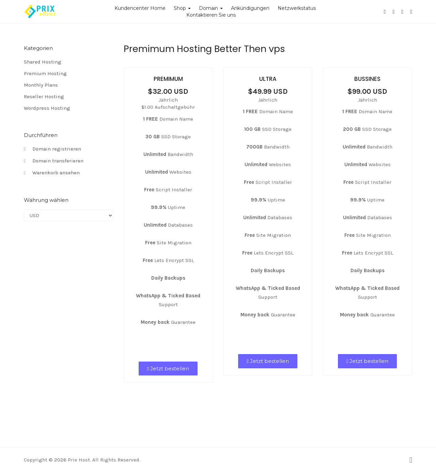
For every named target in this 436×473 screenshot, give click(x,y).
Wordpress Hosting (47, 108)
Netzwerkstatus (297, 8)
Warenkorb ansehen (52, 173)
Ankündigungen (250, 8)
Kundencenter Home (140, 8)
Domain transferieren (53, 161)
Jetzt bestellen (168, 368)
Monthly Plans (41, 85)
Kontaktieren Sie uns (211, 15)
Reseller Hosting (44, 96)
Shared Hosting (42, 62)
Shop (182, 8)
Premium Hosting (45, 73)
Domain (211, 8)
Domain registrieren (52, 149)
